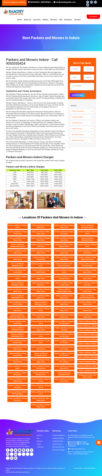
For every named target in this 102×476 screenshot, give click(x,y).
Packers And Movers (82, 111)
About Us (27, 19)
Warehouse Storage (82, 140)
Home (19, 19)
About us (39, 435)
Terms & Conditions (90, 468)
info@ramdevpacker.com (64, 2)
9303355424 (35, 2)
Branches (68, 19)
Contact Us (40, 447)
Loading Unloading (82, 117)
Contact (77, 19)
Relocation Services (82, 134)
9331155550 (82, 444)
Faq (38, 438)
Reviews (53, 19)
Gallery (45, 19)
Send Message (77, 95)
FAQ (61, 19)
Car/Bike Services (82, 123)
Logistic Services (82, 129)
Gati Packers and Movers (22, 472)
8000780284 (46, 2)
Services (37, 19)
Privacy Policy (78, 468)
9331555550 (72, 444)
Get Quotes (93, 16)
